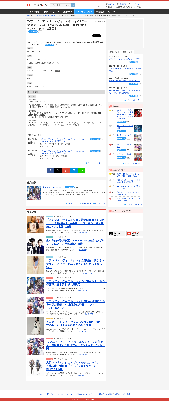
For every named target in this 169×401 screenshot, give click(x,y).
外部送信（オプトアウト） (86, 394)
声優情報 (100, 11)
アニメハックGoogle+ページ (134, 233)
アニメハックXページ (117, 233)
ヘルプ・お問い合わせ (47, 394)
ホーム (28, 15)
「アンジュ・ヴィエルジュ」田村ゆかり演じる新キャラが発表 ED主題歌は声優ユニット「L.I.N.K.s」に (75, 304)
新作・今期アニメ (51, 11)
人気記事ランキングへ (134, 204)
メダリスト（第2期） (124, 154)
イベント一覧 (100, 203)
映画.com (118, 394)
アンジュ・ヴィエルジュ (53, 187)
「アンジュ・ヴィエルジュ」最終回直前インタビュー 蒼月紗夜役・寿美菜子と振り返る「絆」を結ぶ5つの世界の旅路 (75, 223)
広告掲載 (126, 394)
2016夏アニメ (72, 203)
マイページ (135, 4)
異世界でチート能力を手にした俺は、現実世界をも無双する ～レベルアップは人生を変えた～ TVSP (125, 114)
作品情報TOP (86, 203)
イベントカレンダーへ (95, 163)
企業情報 (109, 394)
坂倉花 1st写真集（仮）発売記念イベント (124, 81)
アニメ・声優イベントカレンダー (84, 11)
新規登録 (123, 4)
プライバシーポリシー (66, 394)
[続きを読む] (83, 232)
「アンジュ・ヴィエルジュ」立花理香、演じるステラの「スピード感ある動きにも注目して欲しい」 (75, 264)
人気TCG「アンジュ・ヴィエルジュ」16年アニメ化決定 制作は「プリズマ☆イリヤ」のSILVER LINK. (74, 366)
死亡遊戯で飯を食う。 (125, 135)
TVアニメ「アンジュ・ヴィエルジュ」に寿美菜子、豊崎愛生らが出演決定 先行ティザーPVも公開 (75, 345)
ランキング (112, 11)
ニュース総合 (34, 11)
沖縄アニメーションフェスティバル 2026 (124, 59)
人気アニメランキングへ (133, 163)
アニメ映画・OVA (67, 11)
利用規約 (101, 394)
